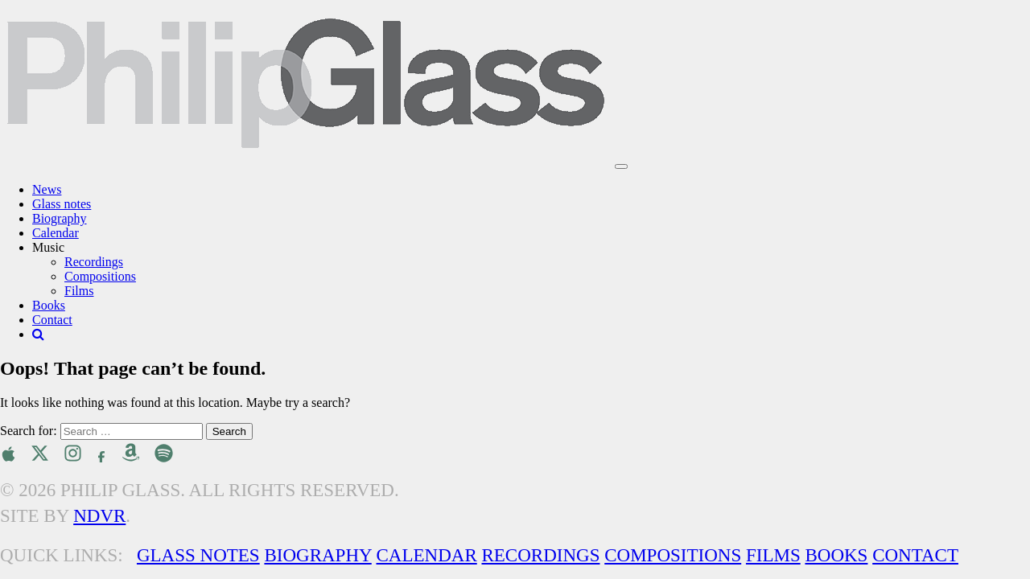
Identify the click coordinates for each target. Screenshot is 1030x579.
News (46, 189)
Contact (52, 319)
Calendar (55, 233)
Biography (59, 218)
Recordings (93, 262)
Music (48, 247)
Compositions (100, 276)
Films (78, 291)
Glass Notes (198, 555)
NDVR (99, 516)
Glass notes (61, 204)
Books (48, 305)
